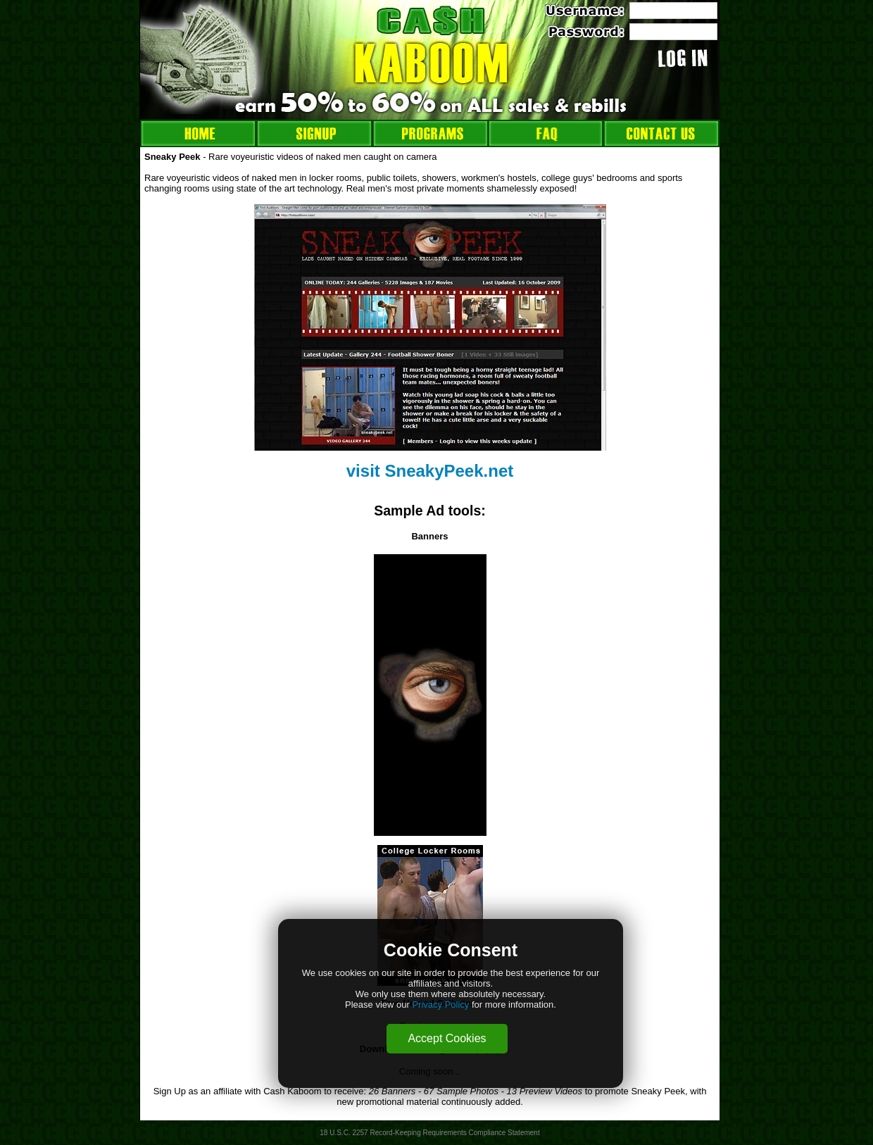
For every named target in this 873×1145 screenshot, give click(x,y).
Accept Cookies (447, 1038)
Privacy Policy (440, 1004)
